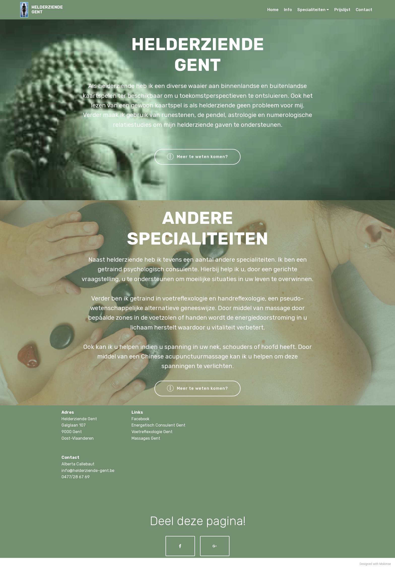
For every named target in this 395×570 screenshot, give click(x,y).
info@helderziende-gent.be (87, 470)
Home (273, 9)
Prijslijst (342, 9)
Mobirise (385, 564)
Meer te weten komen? (197, 157)
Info (288, 9)
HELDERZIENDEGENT (47, 9)
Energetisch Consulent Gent (158, 425)
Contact (364, 9)
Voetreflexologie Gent (152, 431)
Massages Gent (145, 438)
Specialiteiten (311, 9)
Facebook (140, 418)
